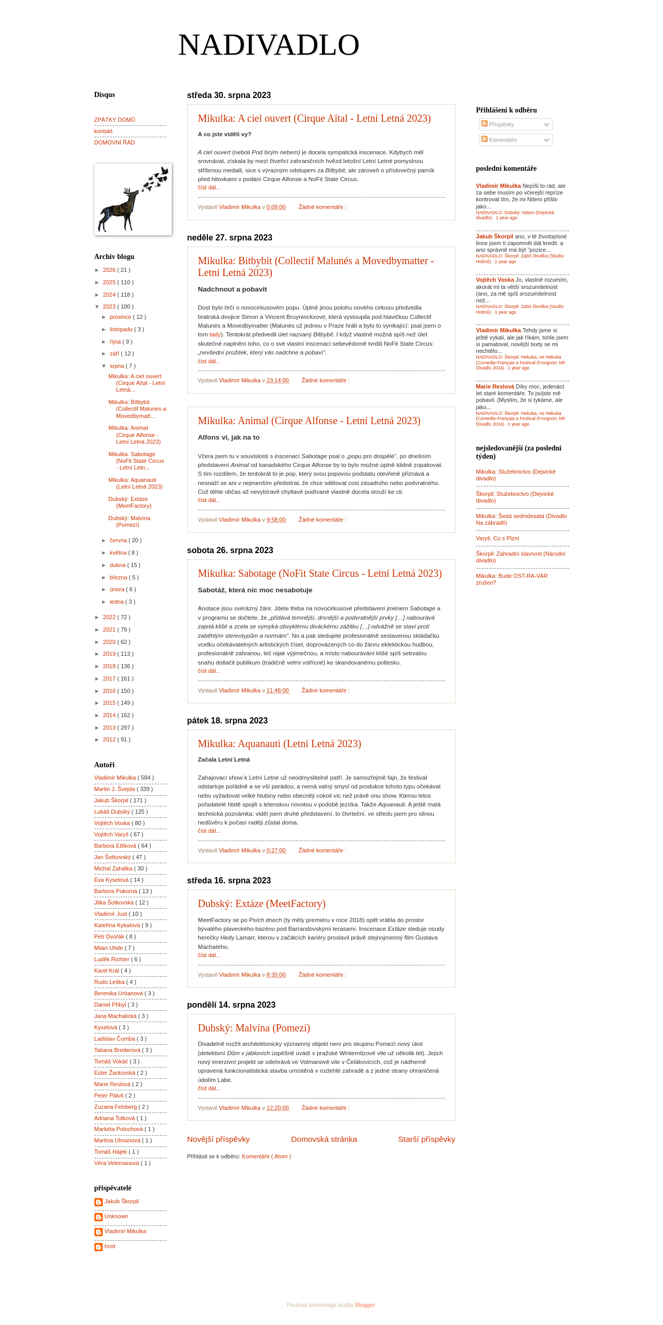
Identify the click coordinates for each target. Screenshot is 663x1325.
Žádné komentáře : (323, 207)
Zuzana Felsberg (116, 1107)
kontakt (103, 131)
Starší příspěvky (427, 1139)
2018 (110, 666)
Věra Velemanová (117, 1163)
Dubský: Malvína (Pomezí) (254, 1027)
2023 (110, 306)
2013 (110, 727)
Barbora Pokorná (116, 891)
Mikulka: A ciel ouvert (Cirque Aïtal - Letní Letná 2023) (314, 118)
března (119, 577)
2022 (110, 617)
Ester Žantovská (115, 1073)
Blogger (365, 1305)
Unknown (116, 1216)
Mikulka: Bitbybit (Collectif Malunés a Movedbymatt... (137, 409)
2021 (110, 629)
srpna (118, 366)
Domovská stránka (324, 1139)
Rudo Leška (110, 982)
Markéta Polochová (119, 1129)
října (116, 341)
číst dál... (209, 187)
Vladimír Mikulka (116, 777)
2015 (110, 703)
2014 (110, 715)
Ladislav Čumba (115, 1039)
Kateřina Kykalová (118, 925)
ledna (117, 602)
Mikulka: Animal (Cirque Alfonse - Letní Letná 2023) (309, 420)
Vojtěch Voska (113, 823)
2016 (110, 691)
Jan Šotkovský (113, 857)
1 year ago (507, 217)
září (115, 353)
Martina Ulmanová (118, 1140)
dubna (118, 565)
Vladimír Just (111, 914)
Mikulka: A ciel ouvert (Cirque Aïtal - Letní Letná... (136, 383)
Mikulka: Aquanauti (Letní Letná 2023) (280, 743)
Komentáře (499, 140)
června (119, 540)
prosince (121, 317)
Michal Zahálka (114, 868)
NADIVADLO (269, 44)
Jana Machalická (116, 1016)
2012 (110, 739)
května (119, 553)
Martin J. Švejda (115, 789)
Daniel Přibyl (111, 1004)
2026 (110, 270)
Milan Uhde (109, 948)
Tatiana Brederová (118, 1050)
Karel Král (107, 970)
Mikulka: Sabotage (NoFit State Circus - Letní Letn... (136, 461)
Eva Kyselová (112, 880)
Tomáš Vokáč (112, 1061)
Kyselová (106, 1027)
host (110, 1246)
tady (215, 334)
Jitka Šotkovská (115, 902)
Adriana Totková (115, 1118)
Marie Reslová (113, 1084)
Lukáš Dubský (113, 812)
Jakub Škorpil (112, 800)
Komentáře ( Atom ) (267, 1156)
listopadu (122, 329)
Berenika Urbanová (119, 993)
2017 (110, 678)
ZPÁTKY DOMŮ (114, 120)
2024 (110, 295)
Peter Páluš (109, 1095)
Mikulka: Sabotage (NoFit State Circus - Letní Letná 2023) (320, 573)
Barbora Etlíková (116, 846)
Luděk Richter (112, 959)
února (118, 589)
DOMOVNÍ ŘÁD (114, 142)
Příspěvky (497, 124)
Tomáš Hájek (111, 1152)
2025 (110, 282)
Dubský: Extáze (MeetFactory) (262, 903)
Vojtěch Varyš (112, 834)
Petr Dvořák (110, 936)
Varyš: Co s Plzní (498, 538)
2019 (110, 654)
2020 (110, 642)
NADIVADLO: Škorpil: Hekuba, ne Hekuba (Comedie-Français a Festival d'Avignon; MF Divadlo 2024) (521, 362)
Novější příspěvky (218, 1139)
